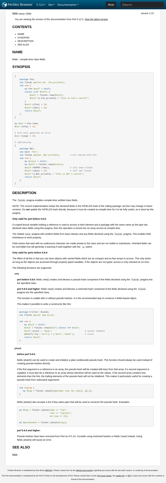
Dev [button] (50, 4)
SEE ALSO (23, 44)
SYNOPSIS (24, 37)
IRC (129, 476)
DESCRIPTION (25, 41)
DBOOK (48, 470)
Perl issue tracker (104, 476)
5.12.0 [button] (40, 4)
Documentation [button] (66, 4)
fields (15, 13)
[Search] (142, 5)
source (22, 13)
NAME (21, 34)
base (14, 454)
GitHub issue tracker (84, 470)
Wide (111, 4)
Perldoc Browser (17, 4)
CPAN (28, 13)
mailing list (120, 476)
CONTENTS (22, 27)
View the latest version (96, 19)
